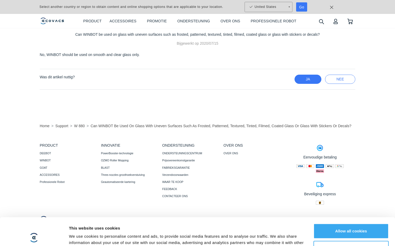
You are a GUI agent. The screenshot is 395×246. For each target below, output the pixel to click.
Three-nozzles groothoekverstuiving (123, 174)
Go (301, 7)
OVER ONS (231, 153)
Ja (308, 79)
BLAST (105, 167)
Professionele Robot (52, 181)
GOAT (43, 167)
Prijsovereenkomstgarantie (178, 160)
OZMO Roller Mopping (115, 160)
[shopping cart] (350, 21)
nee (340, 79)
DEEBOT (45, 153)
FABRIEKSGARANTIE (176, 167)
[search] (321, 21)
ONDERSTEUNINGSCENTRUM (182, 153)
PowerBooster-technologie (117, 153)
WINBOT (45, 160)
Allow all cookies (351, 203)
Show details (81, 235)
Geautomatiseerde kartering (118, 181)
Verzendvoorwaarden (175, 174)
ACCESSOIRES (50, 174)
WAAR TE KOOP (173, 181)
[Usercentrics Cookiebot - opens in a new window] (34, 236)
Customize (351, 220)
